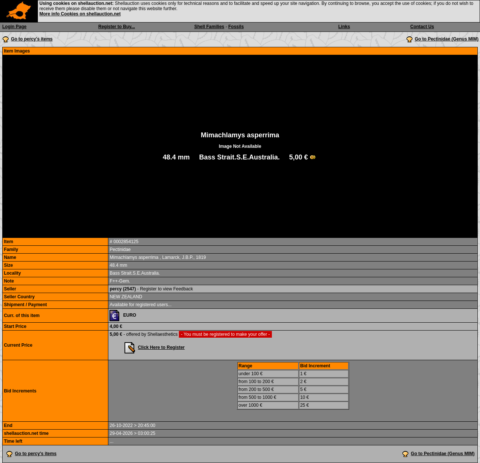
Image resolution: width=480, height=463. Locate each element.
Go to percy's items (31, 39)
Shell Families (209, 26)
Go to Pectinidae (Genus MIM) (446, 39)
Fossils (236, 26)
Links (344, 26)
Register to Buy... (116, 26)
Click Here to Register (161, 347)
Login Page (14, 26)
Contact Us (422, 26)
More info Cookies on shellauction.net (80, 14)
